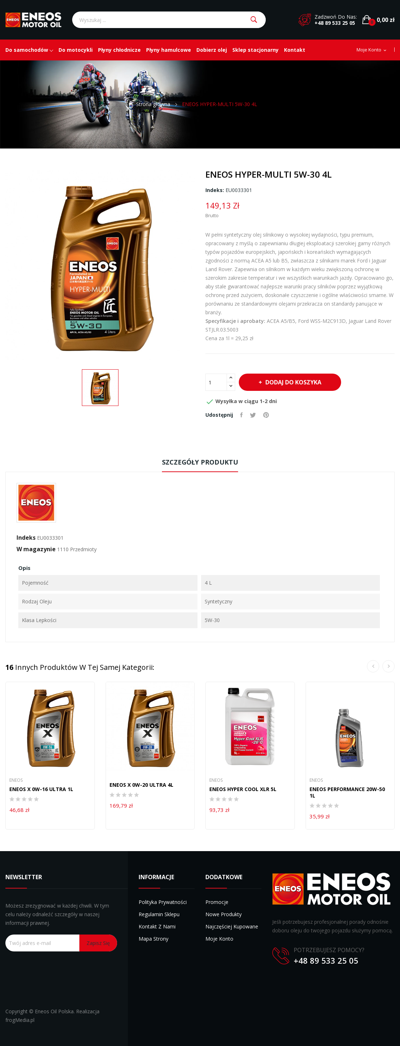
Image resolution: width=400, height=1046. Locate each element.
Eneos (16, 780)
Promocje (216, 902)
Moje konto (219, 938)
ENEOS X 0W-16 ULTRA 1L (41, 789)
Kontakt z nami (157, 926)
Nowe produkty (223, 914)
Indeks (26, 538)
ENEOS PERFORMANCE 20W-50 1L (347, 792)
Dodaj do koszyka (292, 382)
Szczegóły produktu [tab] (200, 462)
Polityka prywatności (163, 902)
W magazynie (36, 549)
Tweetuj (253, 415)
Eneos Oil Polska (54, 1011)
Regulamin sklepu (159, 914)
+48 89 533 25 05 (335, 22)
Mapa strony (153, 938)
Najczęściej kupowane (231, 926)
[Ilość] (216, 382)
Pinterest (266, 415)
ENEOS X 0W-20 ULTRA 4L (141, 785)
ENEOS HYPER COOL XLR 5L (242, 789)
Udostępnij (241, 415)
